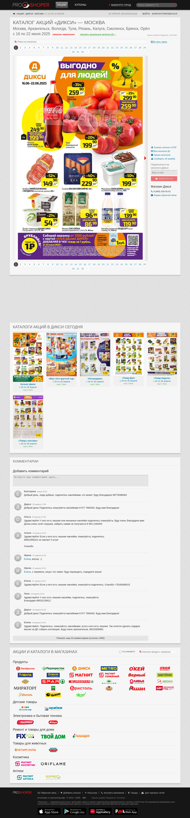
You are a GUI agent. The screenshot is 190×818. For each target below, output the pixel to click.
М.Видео (53, 722)
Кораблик (53, 708)
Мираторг (25, 688)
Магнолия (109, 681)
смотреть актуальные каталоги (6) (98, 34)
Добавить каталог (70, 793)
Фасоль (25, 694)
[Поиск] (156, 5)
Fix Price (25, 736)
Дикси (29, 13)
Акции (61, 4)
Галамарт (81, 736)
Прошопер (31, 5)
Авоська (165, 681)
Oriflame (53, 763)
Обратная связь (47, 793)
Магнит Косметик (25, 763)
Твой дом (53, 736)
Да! (53, 688)
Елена (27, 559)
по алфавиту (127, 652)
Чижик (53, 694)
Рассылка (90, 793)
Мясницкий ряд (165, 688)
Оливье (137, 681)
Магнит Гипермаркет (109, 675)
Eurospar (81, 681)
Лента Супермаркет (53, 675)
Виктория (165, 675)
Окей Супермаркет (165, 668)
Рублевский (109, 688)
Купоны (80, 4)
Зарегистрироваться (164, 13)
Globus (25, 681)
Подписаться (164, 179)
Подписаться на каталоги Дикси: (160, 166)
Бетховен (53, 750)
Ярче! (81, 694)
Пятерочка (25, 668)
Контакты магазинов (112, 793)
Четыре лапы (25, 750)
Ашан (137, 688)
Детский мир (25, 708)
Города (132, 793)
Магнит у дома (81, 675)
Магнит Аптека (25, 777)
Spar (53, 681)
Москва (39, 13)
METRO (109, 668)
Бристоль (81, 688)
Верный (137, 675)
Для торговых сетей (153, 793)
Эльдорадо (25, 722)
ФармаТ (53, 777)
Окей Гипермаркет (137, 668)
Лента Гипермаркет (25, 675)
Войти (146, 13)
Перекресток (53, 668)
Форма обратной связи (164, 195)
